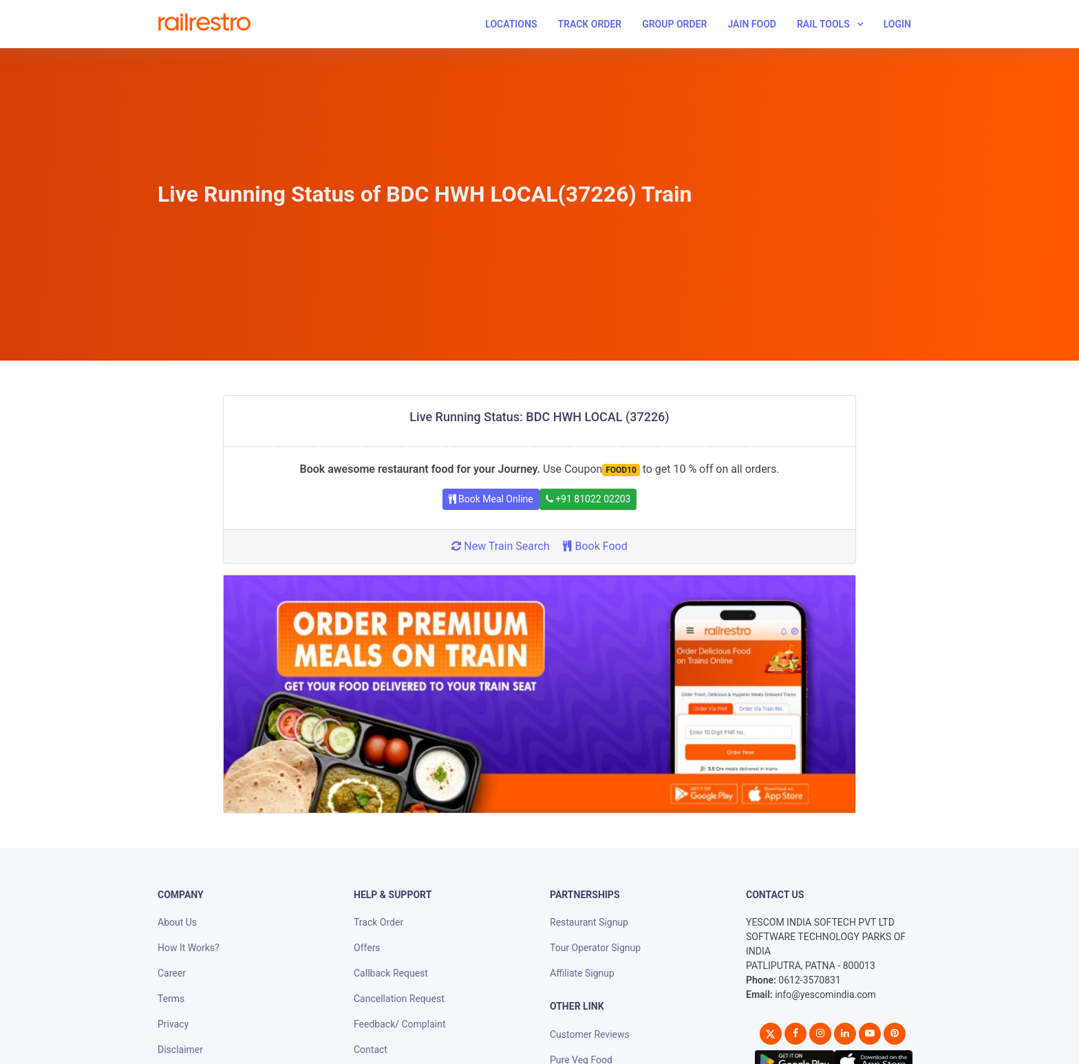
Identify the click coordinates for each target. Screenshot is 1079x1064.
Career (172, 973)
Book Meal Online (491, 498)
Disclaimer (180, 1049)
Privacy (173, 1024)
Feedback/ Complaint (399, 1024)
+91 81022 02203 (588, 498)
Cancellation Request (399, 998)
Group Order (674, 24)
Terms (171, 998)
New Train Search (500, 546)
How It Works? (189, 947)
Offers (367, 947)
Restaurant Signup (589, 922)
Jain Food (751, 24)
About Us (177, 922)
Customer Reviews (590, 1034)
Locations (511, 24)
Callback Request (391, 973)
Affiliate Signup (582, 973)
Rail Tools (823, 24)
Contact (370, 1049)
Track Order (589, 24)
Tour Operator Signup (595, 947)
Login (897, 24)
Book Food (595, 546)
